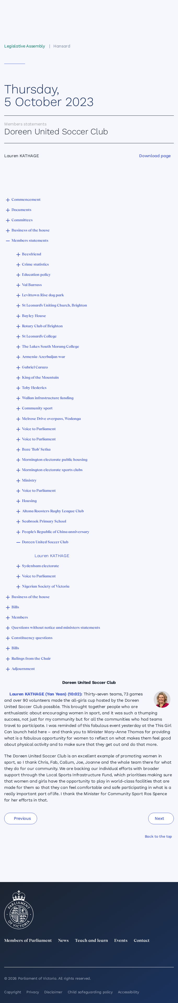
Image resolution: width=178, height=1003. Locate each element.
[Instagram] (72, 956)
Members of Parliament (28, 941)
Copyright (12, 992)
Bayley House (34, 316)
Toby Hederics (34, 388)
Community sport (37, 408)
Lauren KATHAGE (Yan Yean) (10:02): (45, 693)
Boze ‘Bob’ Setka (36, 449)
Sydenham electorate (40, 566)
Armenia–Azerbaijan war (43, 357)
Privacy (32, 992)
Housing (29, 501)
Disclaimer (53, 992)
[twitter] (7, 956)
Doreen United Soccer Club (45, 542)
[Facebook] (105, 956)
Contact (142, 941)
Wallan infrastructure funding (47, 398)
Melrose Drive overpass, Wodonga (51, 419)
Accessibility (128, 992)
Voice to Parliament (39, 429)
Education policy (36, 275)
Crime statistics (35, 264)
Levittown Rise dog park (43, 295)
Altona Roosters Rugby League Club (53, 511)
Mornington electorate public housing (54, 460)
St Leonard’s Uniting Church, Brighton (54, 305)
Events (121, 941)
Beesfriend (31, 254)
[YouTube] (138, 956)
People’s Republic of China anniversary (55, 532)
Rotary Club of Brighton (42, 326)
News (63, 941)
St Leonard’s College (39, 336)
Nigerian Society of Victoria (45, 586)
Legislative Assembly (24, 46)
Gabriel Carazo (35, 367)
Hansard (61, 46)
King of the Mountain (40, 377)
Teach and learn (91, 941)
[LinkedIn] (40, 956)
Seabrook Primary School (44, 521)
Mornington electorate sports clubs (52, 470)
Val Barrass (32, 285)
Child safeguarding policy (90, 992)
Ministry (29, 480)
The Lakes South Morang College (50, 347)
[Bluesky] (170, 956)
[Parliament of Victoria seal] (18, 909)
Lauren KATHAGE (52, 555)
